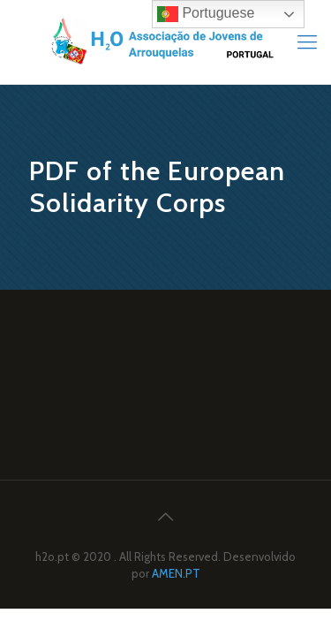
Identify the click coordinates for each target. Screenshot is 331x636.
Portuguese (205, 14)
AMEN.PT (176, 573)
